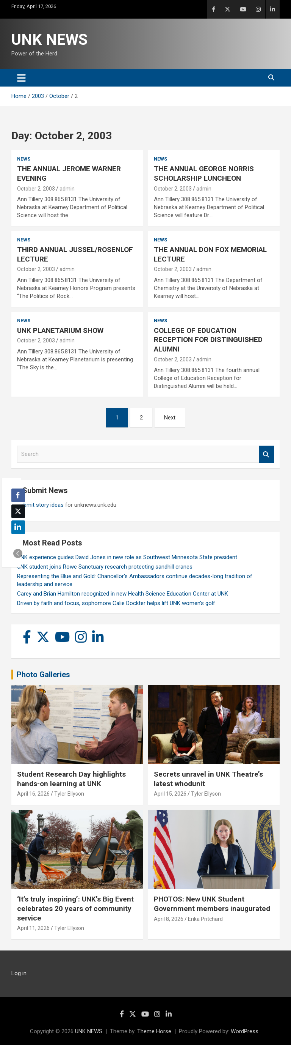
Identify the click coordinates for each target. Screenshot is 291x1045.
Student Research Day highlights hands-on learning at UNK (71, 779)
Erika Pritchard (205, 919)
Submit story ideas (40, 504)
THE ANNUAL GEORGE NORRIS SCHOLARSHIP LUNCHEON (204, 173)
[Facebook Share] (18, 495)
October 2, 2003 (36, 189)
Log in (19, 973)
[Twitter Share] (18, 511)
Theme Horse (154, 1031)
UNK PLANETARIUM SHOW (60, 330)
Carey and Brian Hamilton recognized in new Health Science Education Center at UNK (122, 593)
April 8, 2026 (168, 919)
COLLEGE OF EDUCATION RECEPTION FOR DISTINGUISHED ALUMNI (208, 339)
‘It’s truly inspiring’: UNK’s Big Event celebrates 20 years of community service (75, 908)
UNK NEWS (49, 40)
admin (67, 189)
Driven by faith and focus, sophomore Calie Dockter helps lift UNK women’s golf (116, 603)
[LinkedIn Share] (18, 527)
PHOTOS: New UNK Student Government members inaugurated (212, 904)
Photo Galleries (43, 674)
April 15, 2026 (170, 794)
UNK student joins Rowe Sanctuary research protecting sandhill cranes (104, 566)
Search (266, 454)
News (23, 159)
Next (169, 417)
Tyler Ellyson (69, 794)
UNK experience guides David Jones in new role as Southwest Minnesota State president (127, 557)
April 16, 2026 (33, 794)
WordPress (244, 1031)
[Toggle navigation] (21, 78)
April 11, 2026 (33, 928)
